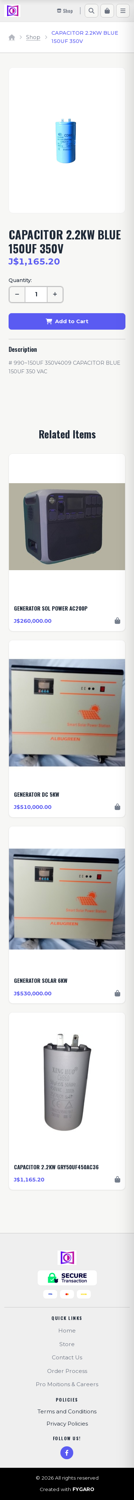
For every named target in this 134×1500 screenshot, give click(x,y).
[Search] (91, 11)
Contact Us (67, 1357)
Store (67, 1344)
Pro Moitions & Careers (67, 1384)
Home (67, 1330)
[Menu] (123, 11)
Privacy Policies (67, 1423)
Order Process (67, 1371)
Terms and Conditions (67, 1411)
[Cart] (107, 11)
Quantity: (20, 280)
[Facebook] (66, 1452)
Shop (33, 37)
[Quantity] (36, 294)
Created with (67, 1490)
